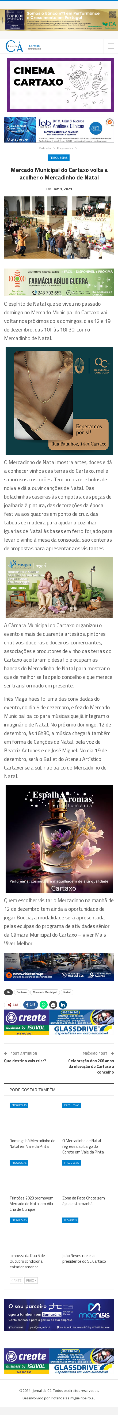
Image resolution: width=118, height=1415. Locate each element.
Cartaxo (22, 1000)
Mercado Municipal (45, 1000)
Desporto (70, 1228)
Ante (16, 1289)
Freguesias (59, 157)
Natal (67, 1000)
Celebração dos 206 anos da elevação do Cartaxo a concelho (91, 1075)
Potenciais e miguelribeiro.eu (73, 1406)
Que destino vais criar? (25, 1069)
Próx (31, 1289)
